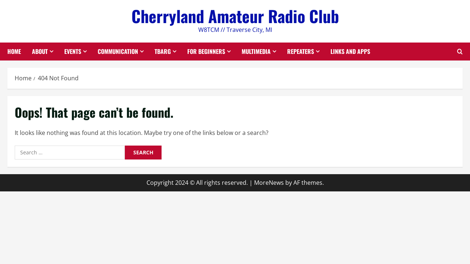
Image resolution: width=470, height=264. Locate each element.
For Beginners (206, 51)
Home (14, 51)
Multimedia (256, 51)
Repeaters (300, 51)
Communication (118, 51)
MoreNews (269, 183)
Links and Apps (350, 51)
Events (72, 51)
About (40, 51)
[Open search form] (460, 51)
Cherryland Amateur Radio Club (235, 16)
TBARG (163, 51)
